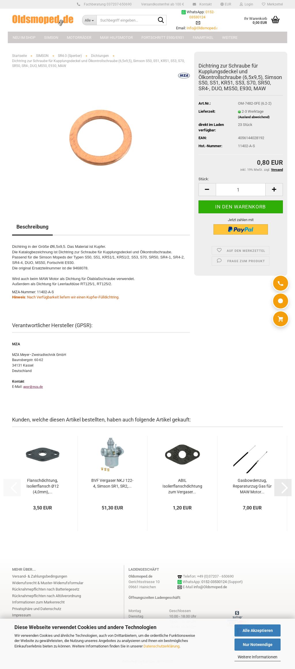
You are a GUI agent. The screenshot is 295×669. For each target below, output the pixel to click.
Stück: (203, 179)
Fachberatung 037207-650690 (107, 4)
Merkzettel (272, 4)
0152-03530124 (214, 582)
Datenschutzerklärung (161, 646)
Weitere (229, 37)
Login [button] (246, 4)
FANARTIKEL (203, 37)
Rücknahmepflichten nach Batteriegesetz (45, 589)
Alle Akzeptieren (258, 630)
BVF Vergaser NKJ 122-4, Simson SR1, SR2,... (112, 483)
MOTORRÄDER (79, 37)
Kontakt (205, 4)
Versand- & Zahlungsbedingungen (39, 576)
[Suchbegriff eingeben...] (89, 20)
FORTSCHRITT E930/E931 (162, 37)
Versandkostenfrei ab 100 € (162, 4)
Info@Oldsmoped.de (203, 28)
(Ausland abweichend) (254, 117)
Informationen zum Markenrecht (38, 602)
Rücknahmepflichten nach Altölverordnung (46, 596)
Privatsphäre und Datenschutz (36, 609)
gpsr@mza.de (33, 387)
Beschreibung (32, 227)
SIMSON (51, 37)
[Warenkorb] (280, 318)
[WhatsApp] (280, 301)
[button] (225, 4)
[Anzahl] (241, 189)
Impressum (21, 615)
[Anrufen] (280, 283)
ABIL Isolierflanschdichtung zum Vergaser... (182, 486)
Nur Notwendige (258, 644)
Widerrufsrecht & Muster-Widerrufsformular (47, 583)
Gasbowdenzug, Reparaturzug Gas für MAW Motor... (252, 486)
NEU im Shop (24, 37)
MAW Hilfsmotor (116, 37)
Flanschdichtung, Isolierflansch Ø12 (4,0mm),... (43, 486)
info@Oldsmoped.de (210, 587)
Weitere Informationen (257, 657)
